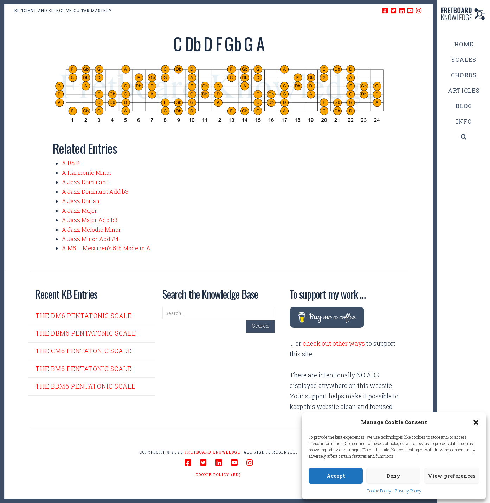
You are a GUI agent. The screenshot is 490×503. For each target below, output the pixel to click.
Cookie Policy (379, 491)
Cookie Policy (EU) (218, 474)
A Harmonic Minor (87, 172)
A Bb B (71, 163)
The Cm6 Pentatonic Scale (83, 351)
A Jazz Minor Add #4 (90, 239)
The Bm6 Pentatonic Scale (83, 369)
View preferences (452, 475)
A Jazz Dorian (80, 201)
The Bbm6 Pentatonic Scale (86, 386)
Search (260, 326)
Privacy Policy (408, 491)
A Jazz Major (79, 210)
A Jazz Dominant (85, 182)
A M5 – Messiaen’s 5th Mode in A (106, 248)
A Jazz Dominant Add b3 (95, 191)
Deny (393, 475)
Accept (336, 475)
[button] (475, 422)
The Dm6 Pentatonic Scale (84, 316)
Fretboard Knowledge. (213, 452)
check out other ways (334, 343)
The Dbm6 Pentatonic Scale (86, 333)
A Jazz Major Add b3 (89, 220)
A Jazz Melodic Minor (91, 229)
